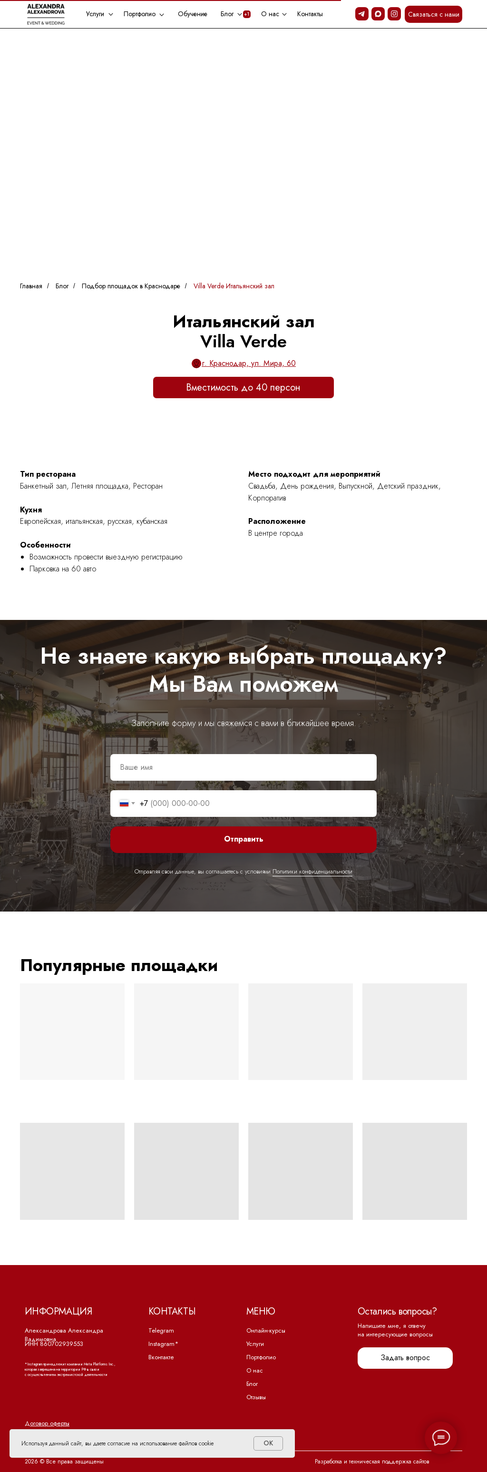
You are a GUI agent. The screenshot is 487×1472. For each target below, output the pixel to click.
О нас (254, 1370)
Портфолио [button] (140, 14)
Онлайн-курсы (265, 1330)
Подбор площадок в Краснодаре (131, 286)
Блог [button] (227, 14)
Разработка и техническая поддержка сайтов (372, 1461)
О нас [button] (270, 14)
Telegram (161, 1330)
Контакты (310, 14)
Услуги (255, 1343)
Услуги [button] (95, 14)
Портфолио (261, 1357)
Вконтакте (161, 1357)
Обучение (192, 14)
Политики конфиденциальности (312, 871)
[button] (433, 14)
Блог (62, 286)
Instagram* (163, 1343)
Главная (31, 286)
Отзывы (256, 1397)
